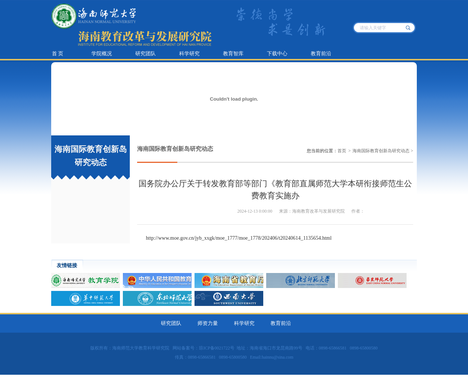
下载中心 (277, 53)
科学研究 (189, 53)
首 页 (58, 53)
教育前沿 (321, 53)
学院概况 (101, 53)
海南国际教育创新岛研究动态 (381, 150)
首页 (341, 150)
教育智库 (233, 53)
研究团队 (145, 53)
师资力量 (207, 323)
